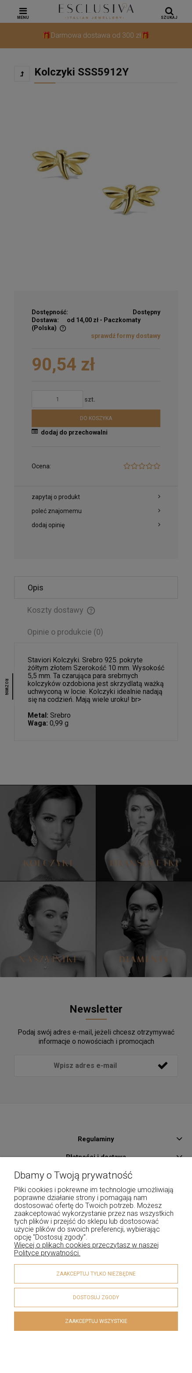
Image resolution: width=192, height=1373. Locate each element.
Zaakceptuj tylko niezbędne (96, 1274)
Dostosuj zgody (96, 1297)
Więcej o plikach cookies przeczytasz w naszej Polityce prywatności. (86, 1249)
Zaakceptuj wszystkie (96, 1321)
